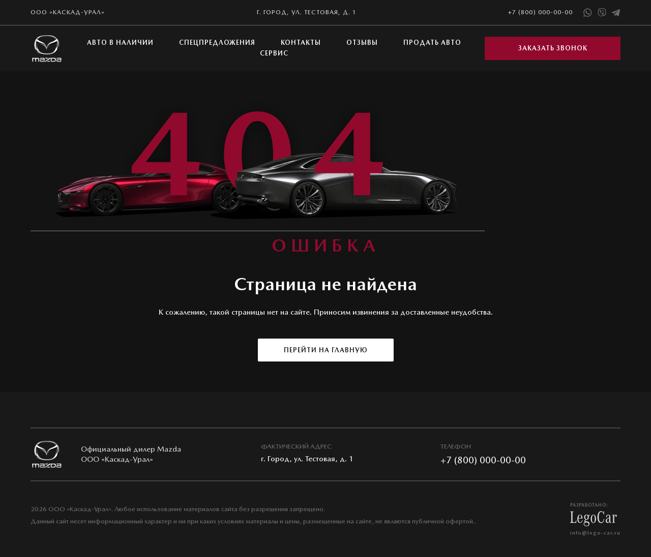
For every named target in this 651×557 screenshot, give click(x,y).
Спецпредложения (217, 42)
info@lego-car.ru (595, 533)
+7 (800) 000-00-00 (540, 12)
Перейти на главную (326, 350)
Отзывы (362, 42)
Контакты (301, 42)
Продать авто (432, 42)
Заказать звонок (552, 48)
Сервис (274, 53)
